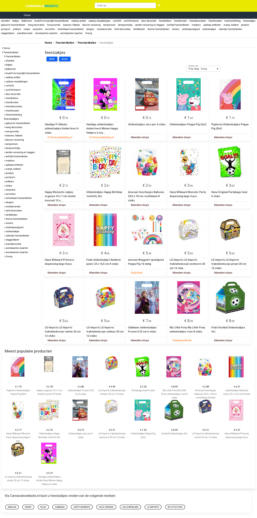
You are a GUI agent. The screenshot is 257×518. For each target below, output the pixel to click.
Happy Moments (82, 507)
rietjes (27, 29)
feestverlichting (232, 21)
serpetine (37, 29)
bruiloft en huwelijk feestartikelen (52, 21)
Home (27, 15)
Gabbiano (60, 507)
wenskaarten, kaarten (46, 33)
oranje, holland (231, 25)
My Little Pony (175, 507)
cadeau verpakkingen (99, 21)
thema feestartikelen (158, 29)
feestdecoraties (198, 21)
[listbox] (203, 69)
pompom (5, 29)
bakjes (15, 21)
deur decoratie (148, 21)
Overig (88, 33)
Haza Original (106, 507)
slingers (90, 29)
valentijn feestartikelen (230, 29)
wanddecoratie (25, 33)
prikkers (17, 29)
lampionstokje (125, 25)
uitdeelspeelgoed (191, 29)
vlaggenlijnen (7, 33)
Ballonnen (27, 21)
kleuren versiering (91, 25)
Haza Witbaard (130, 507)
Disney (28, 507)
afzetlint (5, 21)
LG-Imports (153, 507)
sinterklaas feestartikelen (71, 29)
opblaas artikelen (212, 25)
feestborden (180, 21)
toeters (175, 29)
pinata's (245, 25)
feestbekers (165, 21)
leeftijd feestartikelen (178, 25)
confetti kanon (131, 21)
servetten (50, 29)
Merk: (52, 59)
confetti (117, 21)
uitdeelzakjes (209, 29)
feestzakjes (249, 21)
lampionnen (109, 25)
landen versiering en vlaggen (149, 25)
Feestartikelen (12, 52)
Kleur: (65, 59)
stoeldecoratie (104, 29)
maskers (196, 25)
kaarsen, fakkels (71, 25)
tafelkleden (139, 29)
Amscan (12, 507)
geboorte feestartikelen (13, 25)
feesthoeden (215, 21)
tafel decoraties (122, 29)
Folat (43, 507)
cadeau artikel (78, 21)
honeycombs (53, 25)
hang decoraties (36, 25)
